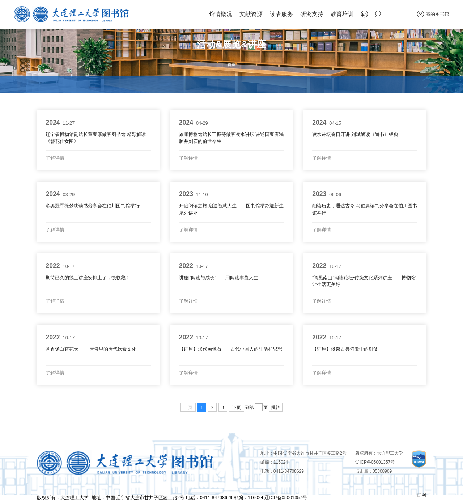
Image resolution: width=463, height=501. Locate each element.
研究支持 (311, 14)
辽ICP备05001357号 (375, 462)
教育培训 (342, 14)
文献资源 (251, 14)
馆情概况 (220, 14)
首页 (231, 64)
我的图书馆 (433, 14)
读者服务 (281, 14)
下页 (236, 407)
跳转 (275, 407)
